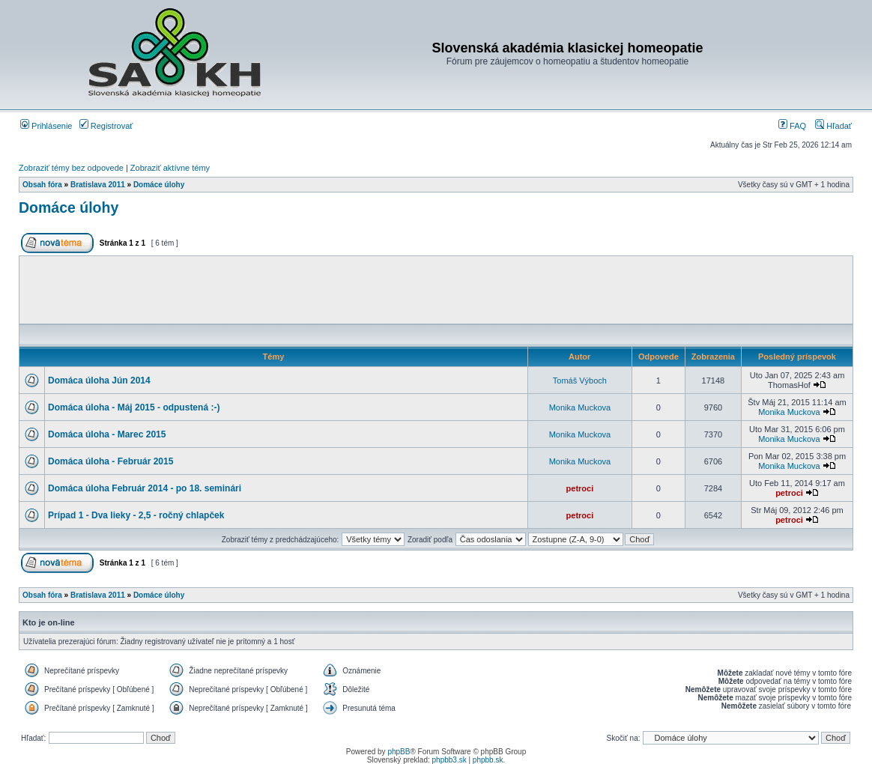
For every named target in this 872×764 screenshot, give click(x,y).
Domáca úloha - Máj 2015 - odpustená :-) (133, 407)
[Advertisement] (436, 290)
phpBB (398, 752)
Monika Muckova (580, 407)
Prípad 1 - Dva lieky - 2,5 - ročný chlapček (136, 515)
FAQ (792, 125)
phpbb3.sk (449, 760)
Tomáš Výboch (580, 380)
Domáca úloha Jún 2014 (99, 380)
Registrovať (106, 125)
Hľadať (833, 125)
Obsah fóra (42, 185)
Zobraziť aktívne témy (170, 167)
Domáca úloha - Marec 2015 (107, 434)
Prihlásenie (46, 125)
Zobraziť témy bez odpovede (71, 167)
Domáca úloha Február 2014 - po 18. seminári (144, 488)
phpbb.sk (488, 760)
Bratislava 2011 (97, 185)
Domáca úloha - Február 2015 (110, 461)
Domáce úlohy (158, 185)
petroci (580, 488)
